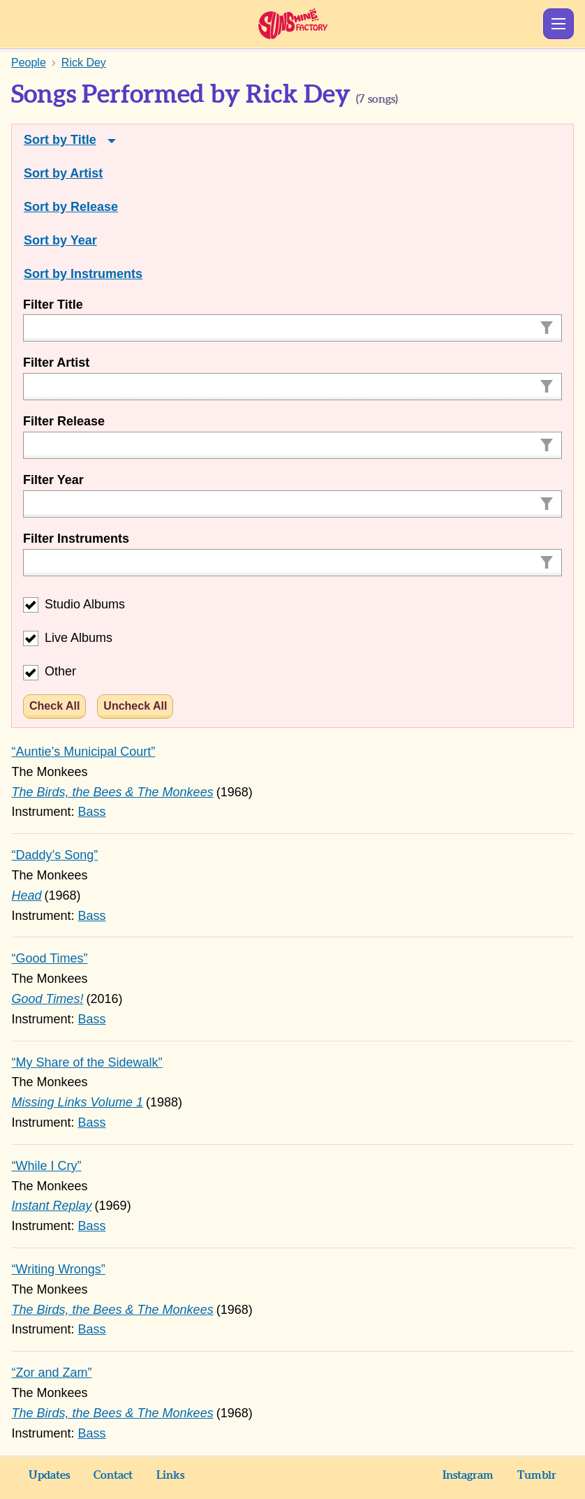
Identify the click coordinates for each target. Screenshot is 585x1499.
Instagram (468, 1475)
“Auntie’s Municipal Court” (84, 752)
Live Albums (67, 638)
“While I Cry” (47, 1166)
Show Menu (558, 23)
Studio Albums (74, 604)
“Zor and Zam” (52, 1373)
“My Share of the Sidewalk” (87, 1062)
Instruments (106, 274)
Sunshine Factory (292, 23)
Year (84, 240)
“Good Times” (50, 958)
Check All (54, 706)
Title (83, 140)
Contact (113, 1475)
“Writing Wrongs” (58, 1269)
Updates (49, 1475)
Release (94, 207)
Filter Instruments (76, 539)
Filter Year (53, 480)
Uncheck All (135, 706)
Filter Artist (56, 363)
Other (49, 671)
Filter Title (53, 305)
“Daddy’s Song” (55, 855)
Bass (92, 812)
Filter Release (64, 421)
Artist (86, 173)
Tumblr (536, 1475)
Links (170, 1475)
